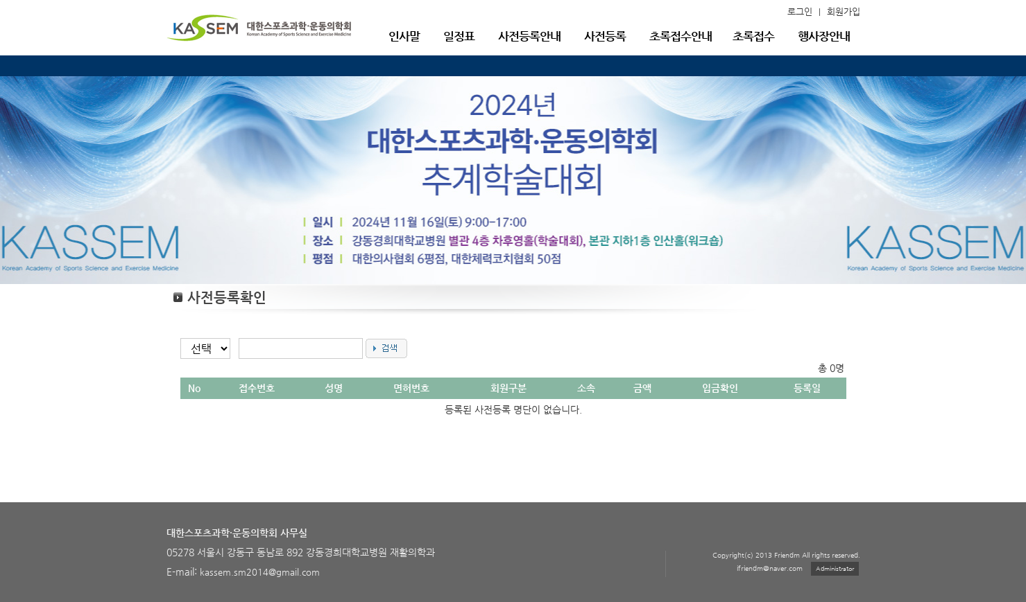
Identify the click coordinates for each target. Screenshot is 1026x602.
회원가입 (843, 11)
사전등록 (605, 36)
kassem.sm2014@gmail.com (260, 572)
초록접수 (753, 36)
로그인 (799, 11)
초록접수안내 (680, 36)
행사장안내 (824, 36)
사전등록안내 (529, 36)
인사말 (404, 36)
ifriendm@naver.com (770, 568)
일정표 (458, 36)
